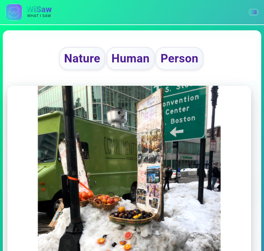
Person (180, 58)
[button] (253, 12)
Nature (82, 58)
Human (130, 58)
